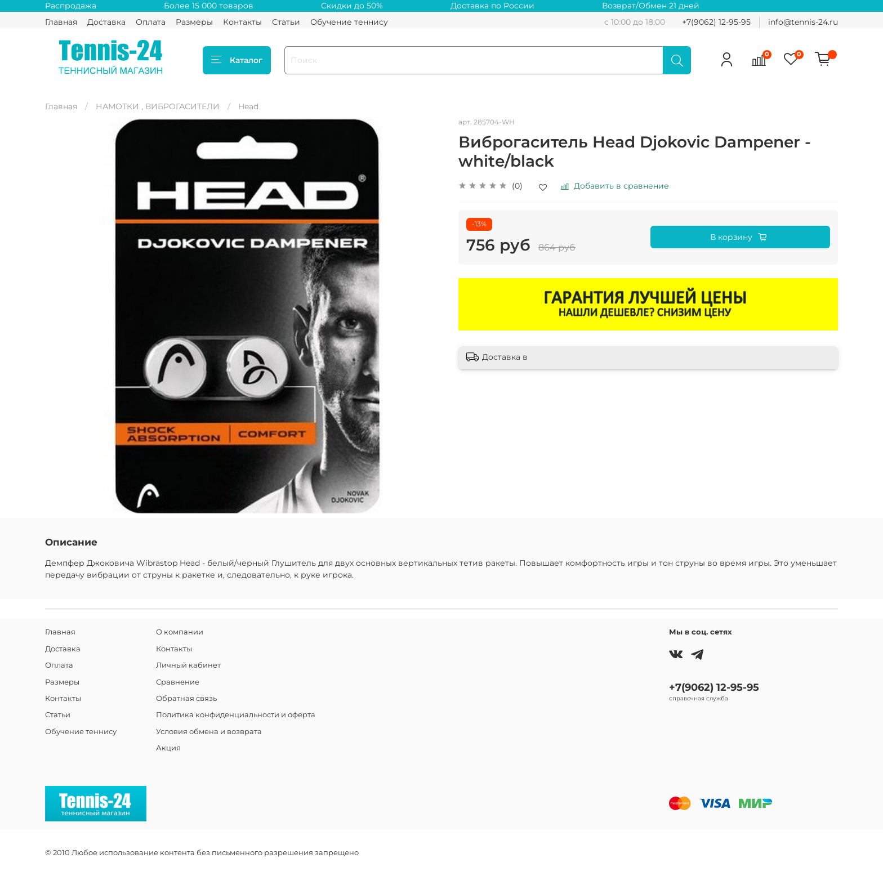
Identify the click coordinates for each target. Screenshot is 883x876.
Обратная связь (186, 698)
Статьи (286, 22)
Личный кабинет (188, 665)
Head (248, 106)
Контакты (242, 22)
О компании (179, 632)
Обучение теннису (349, 22)
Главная (61, 22)
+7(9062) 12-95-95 (716, 22)
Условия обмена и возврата (209, 731)
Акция (168, 748)
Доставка (106, 22)
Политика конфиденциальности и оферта (235, 714)
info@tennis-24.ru (803, 22)
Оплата (151, 22)
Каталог (236, 60)
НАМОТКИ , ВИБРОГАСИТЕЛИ (158, 106)
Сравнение (177, 682)
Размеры (194, 22)
